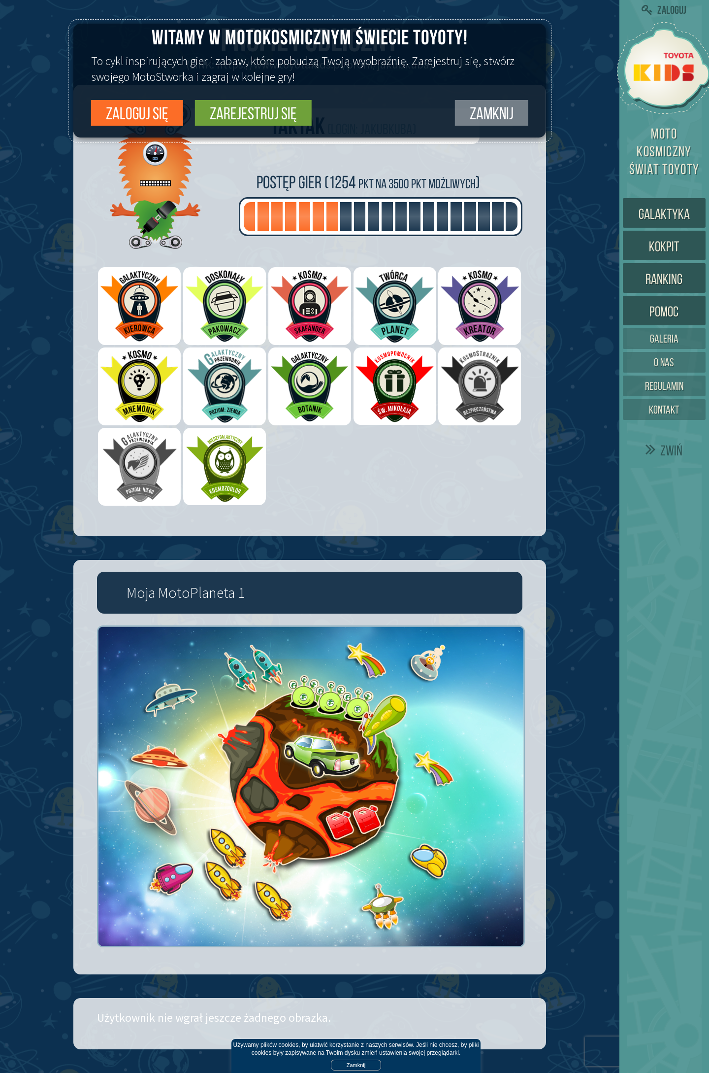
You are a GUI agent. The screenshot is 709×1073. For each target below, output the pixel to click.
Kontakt (664, 410)
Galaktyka (664, 214)
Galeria (664, 339)
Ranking (663, 279)
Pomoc (663, 311)
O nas (664, 362)
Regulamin (664, 386)
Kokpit (664, 246)
